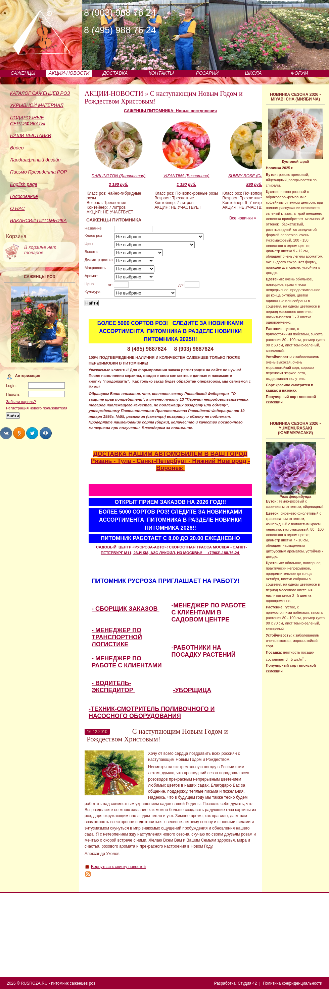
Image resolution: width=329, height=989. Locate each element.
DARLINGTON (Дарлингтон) (118, 176)
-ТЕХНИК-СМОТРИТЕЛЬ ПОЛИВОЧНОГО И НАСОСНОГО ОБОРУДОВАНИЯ (152, 712)
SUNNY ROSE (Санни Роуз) (254, 176)
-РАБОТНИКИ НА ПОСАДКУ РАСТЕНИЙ (204, 651)
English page (23, 184)
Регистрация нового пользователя (36, 408)
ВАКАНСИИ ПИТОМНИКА (38, 220)
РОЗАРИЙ (207, 73)
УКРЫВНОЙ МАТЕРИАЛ (36, 105)
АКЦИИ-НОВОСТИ (69, 73)
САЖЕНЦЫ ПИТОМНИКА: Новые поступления (170, 111)
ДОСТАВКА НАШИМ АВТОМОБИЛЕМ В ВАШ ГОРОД (170, 454)
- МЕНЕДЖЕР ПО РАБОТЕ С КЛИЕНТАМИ (127, 662)
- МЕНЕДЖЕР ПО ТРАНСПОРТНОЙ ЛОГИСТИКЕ (117, 637)
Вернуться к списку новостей (118, 866)
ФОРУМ (299, 73)
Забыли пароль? (21, 402)
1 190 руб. (186, 184)
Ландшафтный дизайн (35, 159)
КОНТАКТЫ (161, 73)
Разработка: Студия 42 (235, 983)
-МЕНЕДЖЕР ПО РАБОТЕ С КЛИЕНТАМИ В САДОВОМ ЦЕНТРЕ (209, 612)
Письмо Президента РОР (38, 172)
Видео (16, 147)
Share (6, 433)
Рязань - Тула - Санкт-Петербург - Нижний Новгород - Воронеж (170, 464)
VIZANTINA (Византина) (186, 176)
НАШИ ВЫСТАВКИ (30, 135)
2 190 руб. (118, 184)
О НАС (17, 208)
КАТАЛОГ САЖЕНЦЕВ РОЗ (40, 93)
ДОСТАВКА (115, 73)
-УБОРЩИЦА (192, 690)
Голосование (24, 196)
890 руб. (254, 184)
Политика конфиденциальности (292, 983)
